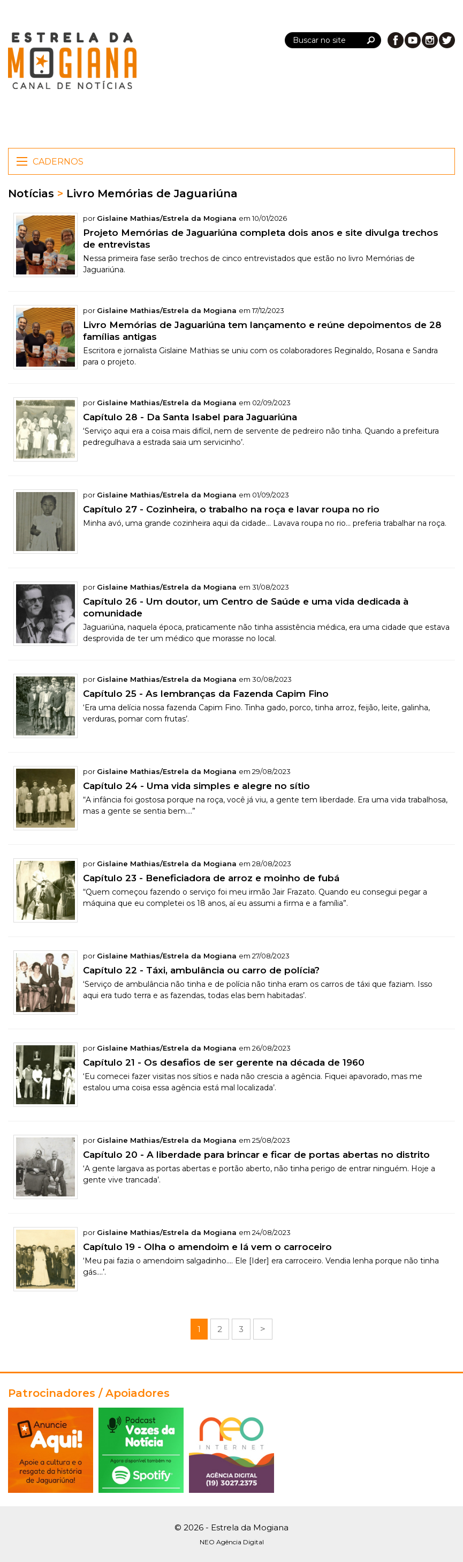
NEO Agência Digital (232, 1542)
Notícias (31, 193)
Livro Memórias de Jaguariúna (152, 193)
